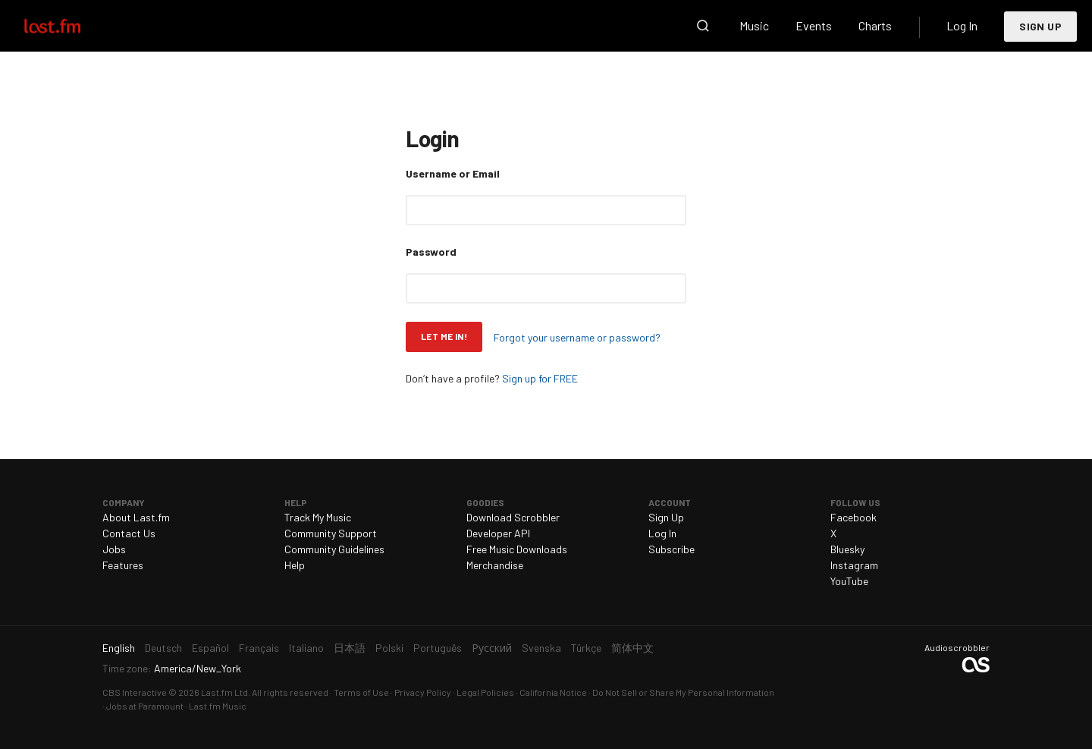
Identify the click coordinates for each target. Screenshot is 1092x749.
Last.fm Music (217, 705)
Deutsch (163, 647)
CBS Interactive (134, 692)
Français (259, 647)
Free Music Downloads (516, 549)
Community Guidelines (334, 549)
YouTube (849, 580)
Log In (961, 25)
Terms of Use (361, 692)
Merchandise (494, 565)
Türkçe (586, 647)
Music (754, 25)
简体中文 (632, 647)
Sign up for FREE (540, 378)
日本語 (350, 647)
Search (703, 26)
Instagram (854, 565)
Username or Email (453, 173)
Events (813, 25)
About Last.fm (136, 517)
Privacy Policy (422, 692)
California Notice (553, 692)
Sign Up (1040, 26)
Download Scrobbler (513, 517)
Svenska (541, 647)
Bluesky (847, 549)
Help (294, 565)
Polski (389, 647)
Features (122, 565)
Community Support (330, 533)
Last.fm (69, 25)
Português (437, 647)
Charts (875, 25)
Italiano (306, 647)
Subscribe (671, 549)
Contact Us (128, 533)
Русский (492, 647)
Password (431, 251)
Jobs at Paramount (145, 705)
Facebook (853, 517)
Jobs (114, 549)
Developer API (498, 533)
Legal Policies (485, 692)
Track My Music (317, 517)
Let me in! (444, 336)
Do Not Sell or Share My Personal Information (683, 692)
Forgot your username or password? (577, 337)
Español (210, 647)
